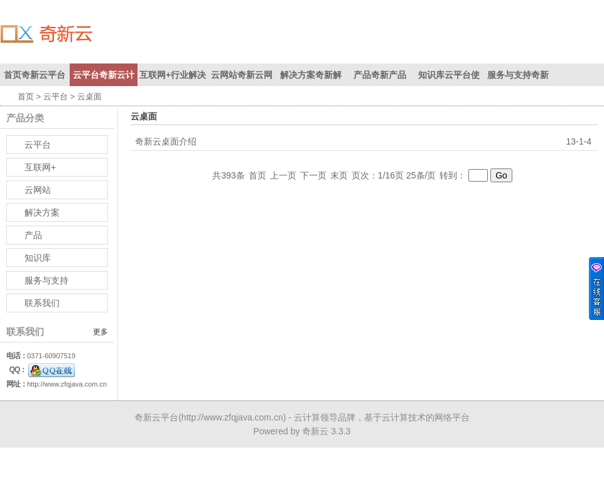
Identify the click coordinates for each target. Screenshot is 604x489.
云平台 (55, 96)
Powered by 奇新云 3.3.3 (302, 431)
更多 (100, 331)
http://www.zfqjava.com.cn (67, 384)
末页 (339, 175)
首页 (26, 96)
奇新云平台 (156, 417)
